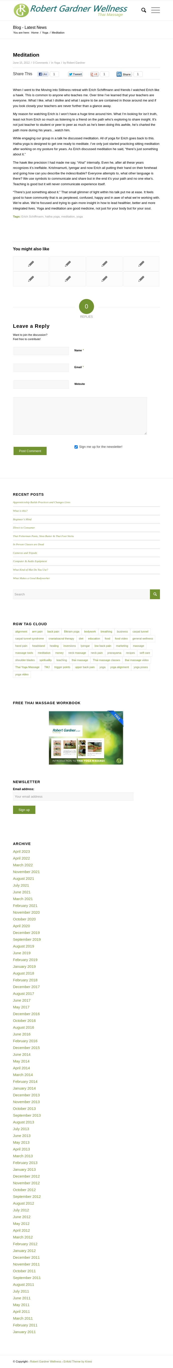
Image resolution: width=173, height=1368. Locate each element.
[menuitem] (141, 10)
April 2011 (21, 1311)
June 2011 (22, 1298)
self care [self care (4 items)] (145, 652)
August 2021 (23, 878)
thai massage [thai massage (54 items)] (80, 660)
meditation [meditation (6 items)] (44, 652)
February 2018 (25, 980)
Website (79, 383)
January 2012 (24, 1250)
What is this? (20, 510)
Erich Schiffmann (32, 216)
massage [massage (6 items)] (138, 645)
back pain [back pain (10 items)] (53, 631)
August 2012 (23, 1203)
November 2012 (26, 1183)
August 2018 (23, 973)
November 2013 (26, 1102)
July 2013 (21, 1129)
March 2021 (23, 899)
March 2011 (23, 1318)
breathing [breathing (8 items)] (106, 631)
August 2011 (23, 1284)
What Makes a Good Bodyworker (31, 578)
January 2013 (24, 1169)
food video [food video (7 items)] (121, 638)
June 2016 (22, 1034)
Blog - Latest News (30, 27)
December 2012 (26, 1176)
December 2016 (26, 1014)
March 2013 (23, 1156)
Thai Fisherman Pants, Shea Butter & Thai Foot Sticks (43, 536)
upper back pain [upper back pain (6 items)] (85, 667)
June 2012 (22, 1217)
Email (79, 367)
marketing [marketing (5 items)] (122, 645)
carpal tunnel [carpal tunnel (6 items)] (140, 631)
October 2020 (24, 919)
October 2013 (24, 1108)
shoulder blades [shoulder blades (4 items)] (25, 660)
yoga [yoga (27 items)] (103, 667)
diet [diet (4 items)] (81, 638)
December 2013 (26, 1095)
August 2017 (23, 993)
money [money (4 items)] (59, 652)
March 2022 (23, 865)
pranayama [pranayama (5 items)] (114, 652)
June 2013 (22, 1135)
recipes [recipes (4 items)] (130, 652)
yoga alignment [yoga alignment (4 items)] (119, 667)
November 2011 (26, 1264)
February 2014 (25, 1081)
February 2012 (25, 1244)
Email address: (23, 789)
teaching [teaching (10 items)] (61, 660)
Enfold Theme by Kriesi (77, 1361)
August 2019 (23, 946)
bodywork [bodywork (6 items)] (90, 631)
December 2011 (26, 1257)
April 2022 (21, 858)
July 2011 (21, 1291)
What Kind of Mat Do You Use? (30, 569)
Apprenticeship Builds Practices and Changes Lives (41, 502)
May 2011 (21, 1305)
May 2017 (21, 1007)
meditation (68, 216)
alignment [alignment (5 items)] (21, 631)
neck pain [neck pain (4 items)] (97, 652)
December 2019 (26, 932)
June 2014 (22, 1054)
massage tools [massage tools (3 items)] (24, 652)
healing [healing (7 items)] (54, 645)
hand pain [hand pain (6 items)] (21, 645)
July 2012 (21, 1210)
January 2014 (24, 1088)
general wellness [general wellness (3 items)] (142, 638)
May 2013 (21, 1142)
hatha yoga (52, 216)
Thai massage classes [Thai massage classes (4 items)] (106, 660)
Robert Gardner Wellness (45, 1361)
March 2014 (23, 1075)
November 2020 (26, 912)
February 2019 (25, 960)
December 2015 (26, 1047)
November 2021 (26, 872)
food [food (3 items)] (107, 638)
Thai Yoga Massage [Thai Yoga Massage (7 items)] (27, 667)
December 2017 (26, 987)
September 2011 (27, 1278)
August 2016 (23, 1027)
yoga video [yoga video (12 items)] (22, 674)
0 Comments (40, 62)
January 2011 (24, 1332)
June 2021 (22, 892)
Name (79, 350)
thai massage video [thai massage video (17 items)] (137, 660)
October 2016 (24, 1020)
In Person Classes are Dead (28, 544)
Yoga (57, 62)
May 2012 (21, 1223)
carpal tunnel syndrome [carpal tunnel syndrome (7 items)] (29, 638)
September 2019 (27, 939)
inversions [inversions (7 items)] (69, 645)
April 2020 (21, 926)
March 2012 (23, 1237)
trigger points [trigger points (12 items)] (62, 667)
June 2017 (22, 1000)
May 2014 (21, 1061)
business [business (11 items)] (122, 631)
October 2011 (24, 1271)
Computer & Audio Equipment (30, 561)
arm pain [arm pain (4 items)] (37, 631)
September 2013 (27, 1115)
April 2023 (21, 851)
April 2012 (21, 1230)
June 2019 (22, 953)
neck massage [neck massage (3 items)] (77, 652)
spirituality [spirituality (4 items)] (45, 660)
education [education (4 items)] (94, 638)
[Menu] (153, 10)
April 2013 (21, 1149)
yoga (79, 216)
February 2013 (25, 1163)
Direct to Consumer (24, 527)
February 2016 (25, 1041)
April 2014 (21, 1068)
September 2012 (27, 1196)
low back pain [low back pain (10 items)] (103, 645)
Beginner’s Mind (22, 519)
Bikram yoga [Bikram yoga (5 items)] (71, 631)
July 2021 (21, 885)
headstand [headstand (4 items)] (38, 645)
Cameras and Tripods (25, 552)
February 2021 (25, 905)
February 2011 (25, 1325)
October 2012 (24, 1190)
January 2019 (24, 966)
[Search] (141, 10)
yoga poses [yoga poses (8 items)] (141, 667)
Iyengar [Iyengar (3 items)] (85, 645)
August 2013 (23, 1122)
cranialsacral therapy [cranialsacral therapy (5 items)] (61, 638)
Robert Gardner (76, 62)
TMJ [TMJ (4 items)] (46, 667)
